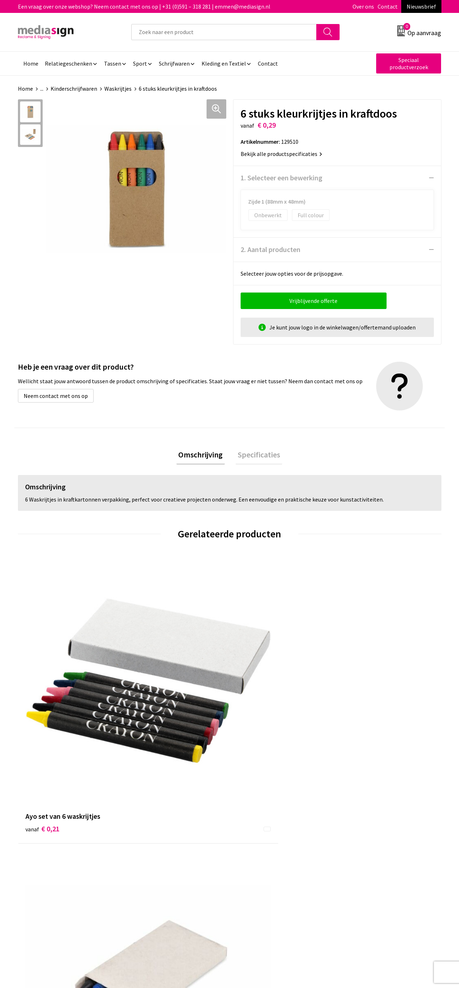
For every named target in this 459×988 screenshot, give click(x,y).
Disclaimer (356, 825)
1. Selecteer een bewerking (281, 177)
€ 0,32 (148, 686)
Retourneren (254, 814)
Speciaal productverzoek (408, 63)
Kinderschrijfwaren (74, 88)
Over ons (363, 6)
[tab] (202, 455)
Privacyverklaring (364, 814)
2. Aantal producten (271, 249)
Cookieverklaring (364, 803)
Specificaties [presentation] (257, 456)
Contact (388, 6)
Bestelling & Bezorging (267, 803)
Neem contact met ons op (56, 395)
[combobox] (224, 32)
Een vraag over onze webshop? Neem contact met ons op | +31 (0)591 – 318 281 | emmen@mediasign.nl (144, 6)
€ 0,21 (42, 675)
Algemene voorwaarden (372, 792)
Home (25, 88)
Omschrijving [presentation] (202, 456)
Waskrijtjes (118, 88)
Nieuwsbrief (421, 6)
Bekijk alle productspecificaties (281, 153)
